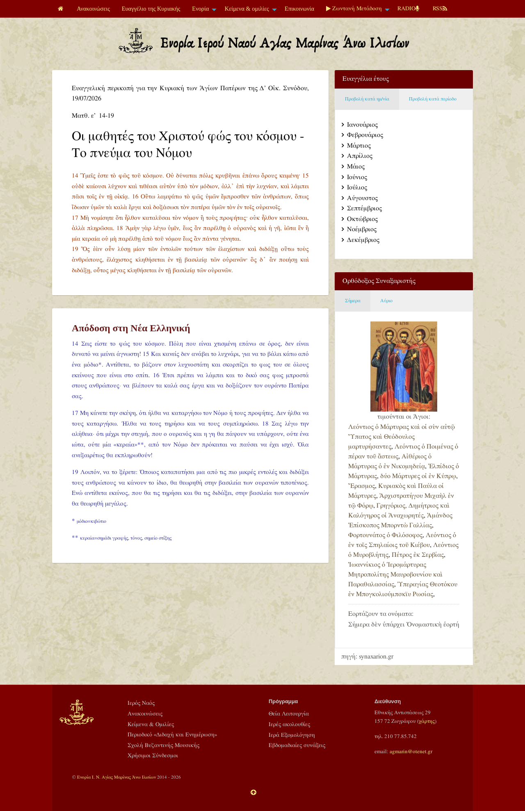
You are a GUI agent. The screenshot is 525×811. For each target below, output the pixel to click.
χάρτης (427, 721)
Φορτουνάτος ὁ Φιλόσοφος (385, 535)
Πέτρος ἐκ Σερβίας (418, 555)
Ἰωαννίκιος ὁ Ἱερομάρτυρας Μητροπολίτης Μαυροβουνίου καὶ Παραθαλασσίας (395, 574)
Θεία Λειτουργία (289, 714)
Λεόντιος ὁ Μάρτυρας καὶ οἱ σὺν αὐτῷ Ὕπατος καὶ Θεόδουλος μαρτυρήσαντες (401, 437)
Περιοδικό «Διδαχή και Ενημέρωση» (172, 734)
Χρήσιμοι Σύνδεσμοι (153, 755)
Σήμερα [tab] (353, 301)
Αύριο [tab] (386, 301)
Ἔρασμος (361, 486)
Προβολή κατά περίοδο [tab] (433, 99)
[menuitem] (61, 9)
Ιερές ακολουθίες (289, 724)
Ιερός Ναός (141, 703)
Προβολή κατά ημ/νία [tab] (367, 99)
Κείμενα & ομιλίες (247, 8)
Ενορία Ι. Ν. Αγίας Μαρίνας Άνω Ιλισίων (116, 777)
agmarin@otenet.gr (411, 751)
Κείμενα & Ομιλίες (151, 724)
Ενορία (200, 8)
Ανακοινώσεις (93, 8)
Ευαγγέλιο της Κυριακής (151, 8)
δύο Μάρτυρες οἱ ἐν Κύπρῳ (418, 476)
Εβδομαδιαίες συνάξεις (297, 745)
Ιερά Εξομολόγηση (292, 735)
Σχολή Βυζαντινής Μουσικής (163, 745)
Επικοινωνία (299, 8)
